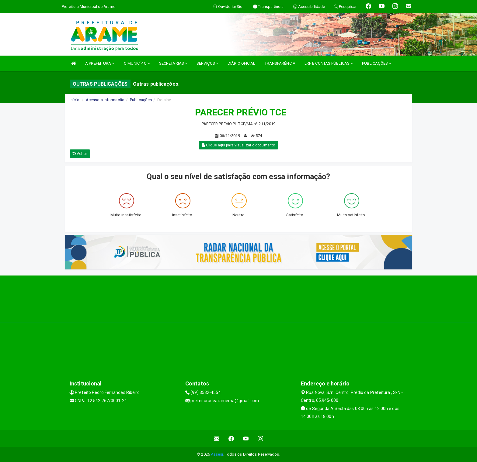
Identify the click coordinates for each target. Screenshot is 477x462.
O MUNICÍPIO (137, 63)
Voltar (80, 154)
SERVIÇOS (207, 63)
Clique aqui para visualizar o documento (238, 145)
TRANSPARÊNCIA (280, 63)
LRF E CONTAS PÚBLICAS (329, 63)
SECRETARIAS (173, 63)
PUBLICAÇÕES (376, 63)
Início (74, 100)
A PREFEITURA (99, 63)
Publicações (141, 100)
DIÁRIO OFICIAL (241, 63)
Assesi (217, 454)
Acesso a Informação (105, 100)
